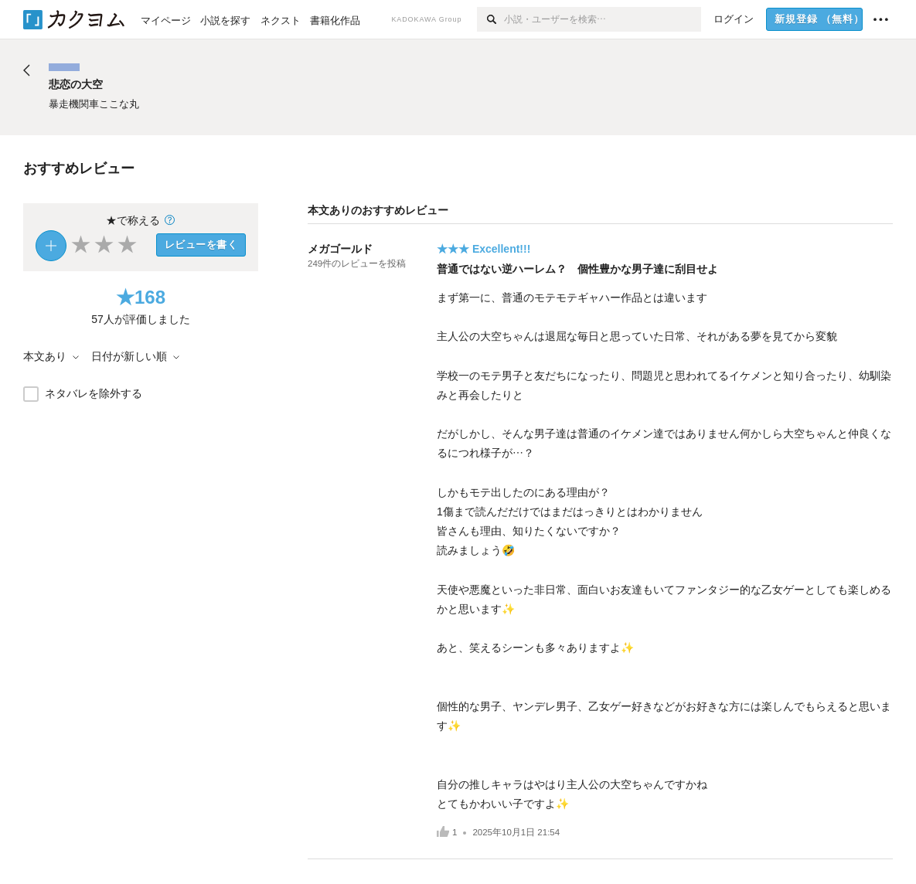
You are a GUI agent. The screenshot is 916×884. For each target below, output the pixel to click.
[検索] (490, 19)
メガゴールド (340, 249)
